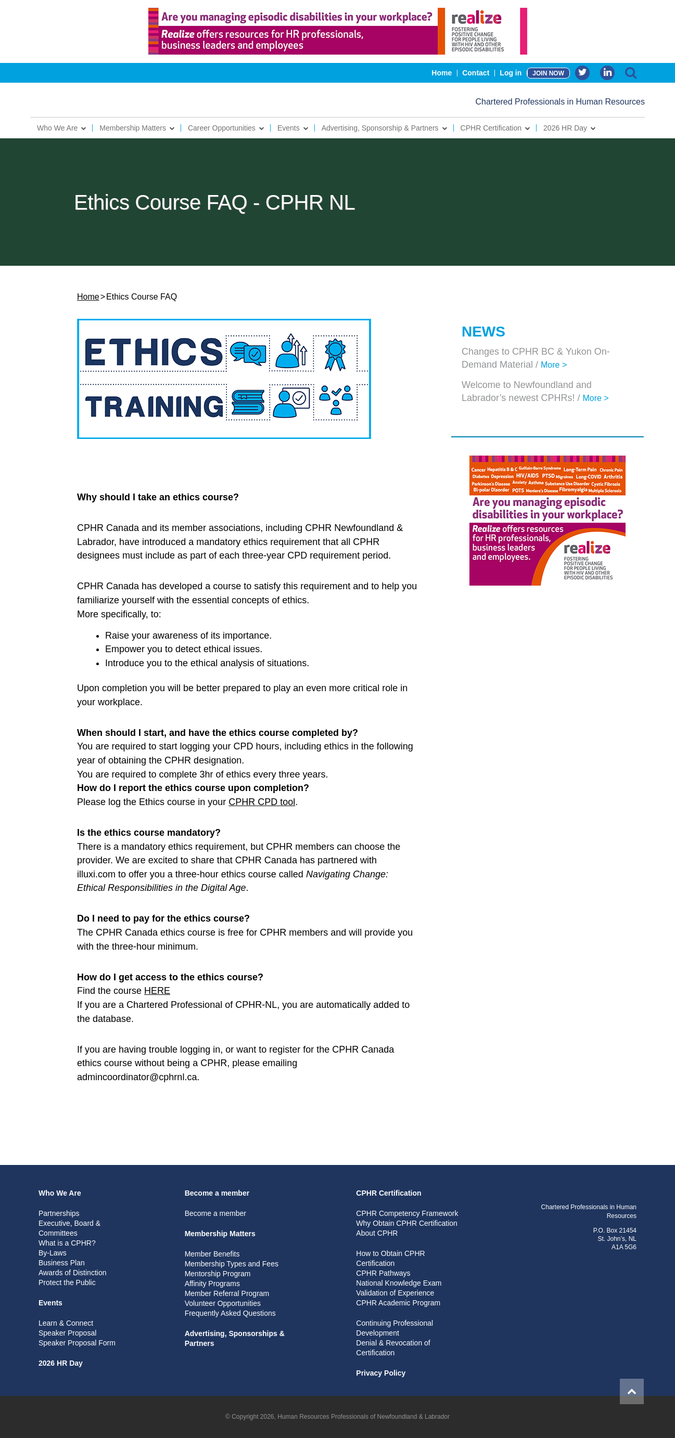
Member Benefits (212, 1254)
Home (441, 73)
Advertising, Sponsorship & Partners (380, 128)
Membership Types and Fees (231, 1264)
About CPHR (377, 1233)
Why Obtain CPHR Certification (406, 1223)
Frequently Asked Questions (230, 1313)
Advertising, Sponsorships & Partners (235, 1338)
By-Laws (53, 1253)
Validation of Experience (395, 1293)
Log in (510, 73)
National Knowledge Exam (398, 1283)
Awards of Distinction (72, 1272)
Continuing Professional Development (394, 1328)
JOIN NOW (548, 73)
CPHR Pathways (383, 1273)
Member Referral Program (227, 1293)
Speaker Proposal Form (77, 1343)
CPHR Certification (491, 128)
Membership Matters (132, 128)
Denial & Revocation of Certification (393, 1348)
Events (288, 128)
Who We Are (57, 128)
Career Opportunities (222, 128)
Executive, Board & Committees (69, 1228)
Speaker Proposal (67, 1333)
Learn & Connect (66, 1323)
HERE (157, 991)
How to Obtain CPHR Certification (390, 1258)
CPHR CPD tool (261, 802)
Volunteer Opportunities (223, 1303)
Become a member (217, 1193)
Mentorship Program (218, 1273)
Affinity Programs (212, 1283)
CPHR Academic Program (398, 1303)
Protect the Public (67, 1282)
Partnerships (59, 1213)
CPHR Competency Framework (407, 1213)
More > (554, 364)
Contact (475, 73)
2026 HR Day (565, 128)
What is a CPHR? (67, 1243)
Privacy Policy (380, 1373)
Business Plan (62, 1263)
